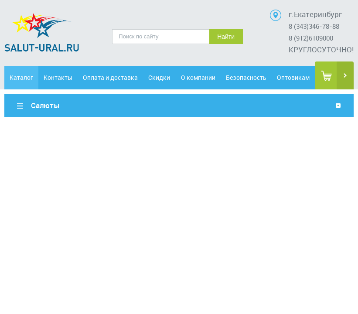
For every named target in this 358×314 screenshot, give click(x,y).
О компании (198, 77)
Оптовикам (293, 77)
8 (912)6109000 (311, 38)
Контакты (58, 77)
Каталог (21, 77)
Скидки (159, 77)
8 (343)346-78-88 (314, 26)
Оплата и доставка (110, 77)
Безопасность (246, 77)
